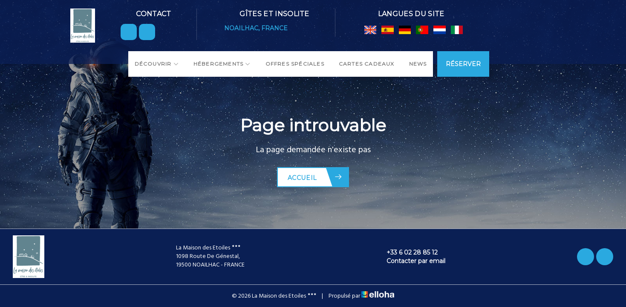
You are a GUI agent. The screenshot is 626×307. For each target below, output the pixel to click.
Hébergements (222, 64)
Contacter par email (411, 261)
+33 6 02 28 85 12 (407, 252)
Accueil (315, 177)
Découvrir (157, 64)
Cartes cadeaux (367, 64)
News (418, 64)
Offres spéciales (294, 64)
